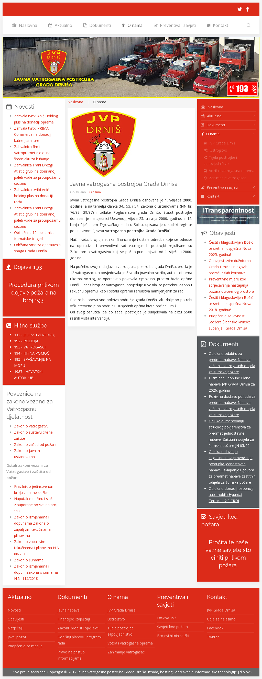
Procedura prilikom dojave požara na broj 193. (33, 292)
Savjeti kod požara (172, 626)
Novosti (14, 610)
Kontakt (217, 25)
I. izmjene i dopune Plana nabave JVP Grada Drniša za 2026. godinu (232, 384)
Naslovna (24, 25)
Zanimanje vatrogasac (225, 177)
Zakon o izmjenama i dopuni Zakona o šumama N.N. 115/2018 (36, 572)
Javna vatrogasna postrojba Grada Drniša (112, 672)
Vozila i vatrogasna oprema (229, 170)
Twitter (213, 637)
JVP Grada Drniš (219, 143)
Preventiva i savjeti (175, 25)
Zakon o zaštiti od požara (35, 444)
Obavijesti (16, 619)
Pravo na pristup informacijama (71, 655)
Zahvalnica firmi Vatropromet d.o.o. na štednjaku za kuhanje (32, 152)
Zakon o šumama (28, 560)
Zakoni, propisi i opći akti (78, 628)
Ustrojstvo (215, 150)
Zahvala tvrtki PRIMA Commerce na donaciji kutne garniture (32, 134)
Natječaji (15, 628)
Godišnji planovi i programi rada (80, 640)
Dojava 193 (166, 617)
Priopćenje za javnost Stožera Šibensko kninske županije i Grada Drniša (230, 322)
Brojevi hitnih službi (173, 635)
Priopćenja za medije (25, 645)
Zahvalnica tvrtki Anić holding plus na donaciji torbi (33, 195)
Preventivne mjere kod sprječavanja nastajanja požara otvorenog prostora (231, 285)
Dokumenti (97, 25)
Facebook (215, 628)
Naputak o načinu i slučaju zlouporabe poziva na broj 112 (36, 504)
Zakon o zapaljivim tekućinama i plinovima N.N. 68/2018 (37, 547)
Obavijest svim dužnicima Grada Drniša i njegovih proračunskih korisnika (230, 266)
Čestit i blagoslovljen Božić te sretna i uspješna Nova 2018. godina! (231, 303)
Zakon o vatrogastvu (31, 426)
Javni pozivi (17, 637)
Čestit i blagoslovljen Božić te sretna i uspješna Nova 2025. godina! (231, 248)
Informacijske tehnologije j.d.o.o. (222, 672)
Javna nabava (69, 610)
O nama (132, 25)
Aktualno (60, 25)
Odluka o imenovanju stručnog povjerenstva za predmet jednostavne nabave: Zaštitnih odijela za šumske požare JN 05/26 (231, 433)
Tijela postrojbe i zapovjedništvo (220, 160)
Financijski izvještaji (74, 619)
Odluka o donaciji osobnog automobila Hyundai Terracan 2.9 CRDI (231, 494)
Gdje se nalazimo (221, 619)
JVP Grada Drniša (121, 610)
